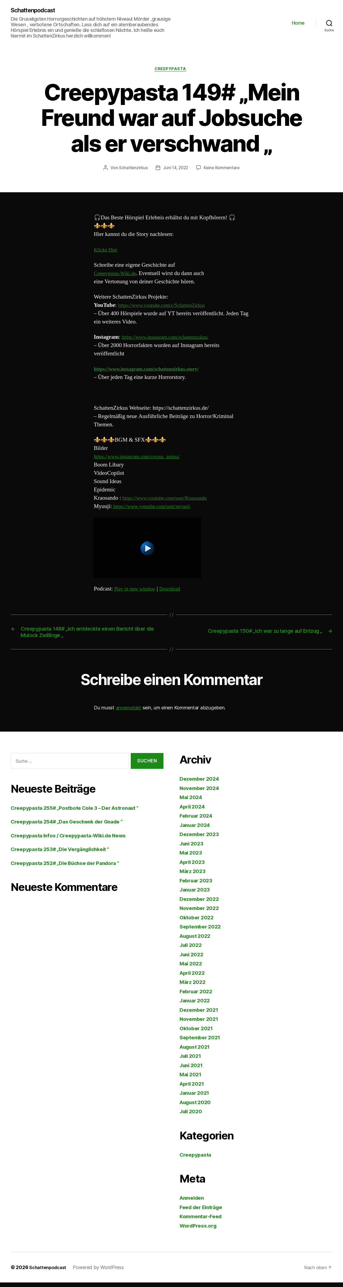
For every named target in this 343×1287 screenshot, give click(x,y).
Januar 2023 (196, 894)
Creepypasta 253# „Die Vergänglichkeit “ (65, 853)
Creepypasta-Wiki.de (117, 275)
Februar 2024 (198, 820)
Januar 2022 (196, 1005)
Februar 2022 (198, 995)
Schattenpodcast (36, 10)
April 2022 (194, 977)
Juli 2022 (192, 949)
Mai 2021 (192, 1078)
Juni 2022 (193, 958)
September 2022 (202, 931)
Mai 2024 (192, 801)
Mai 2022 (192, 968)
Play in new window (137, 590)
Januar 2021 (196, 1097)
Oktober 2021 (198, 1032)
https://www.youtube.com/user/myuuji (156, 507)
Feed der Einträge (204, 1211)
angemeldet (128, 712)
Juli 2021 (192, 1060)
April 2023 (194, 866)
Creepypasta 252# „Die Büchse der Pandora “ (71, 867)
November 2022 (201, 912)
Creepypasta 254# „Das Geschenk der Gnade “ (73, 826)
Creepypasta (171, 70)
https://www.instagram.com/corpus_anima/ (142, 458)
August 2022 (197, 940)
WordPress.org (200, 1229)
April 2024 (194, 810)
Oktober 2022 (198, 921)
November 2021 (201, 1023)
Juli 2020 (192, 1115)
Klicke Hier (107, 251)
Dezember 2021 (201, 1014)
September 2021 (202, 1041)
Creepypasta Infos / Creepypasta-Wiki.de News (75, 839)
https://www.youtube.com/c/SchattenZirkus (167, 306)
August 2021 (197, 1051)
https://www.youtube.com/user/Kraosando (169, 499)
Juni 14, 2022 (175, 169)
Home (298, 23)
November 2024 (201, 792)
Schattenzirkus (132, 169)
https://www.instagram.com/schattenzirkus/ (170, 339)
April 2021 (193, 1088)
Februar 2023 (198, 884)
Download (176, 590)
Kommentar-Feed (203, 1220)
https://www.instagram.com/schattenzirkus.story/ (153, 370)
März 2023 (194, 875)
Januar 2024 (197, 829)
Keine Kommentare (222, 169)
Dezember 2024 (201, 783)
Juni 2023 (193, 847)
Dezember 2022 (201, 903)
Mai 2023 (192, 857)
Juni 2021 (193, 1069)
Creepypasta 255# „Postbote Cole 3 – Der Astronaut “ (82, 812)
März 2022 (194, 986)
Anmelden (193, 1202)
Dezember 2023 (201, 838)
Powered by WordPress (101, 1272)
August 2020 (197, 1106)
